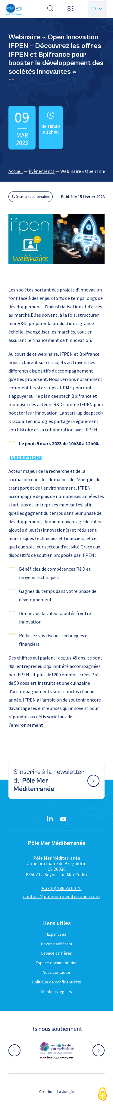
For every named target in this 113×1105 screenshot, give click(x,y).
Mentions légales (56, 991)
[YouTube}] (63, 819)
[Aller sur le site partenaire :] (57, 1050)
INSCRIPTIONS (26, 457)
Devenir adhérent (56, 943)
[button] (71, 9)
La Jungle (65, 1091)
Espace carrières (56, 953)
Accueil (15, 171)
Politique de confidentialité (56, 982)
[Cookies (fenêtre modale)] (102, 1094)
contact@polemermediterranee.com (61, 896)
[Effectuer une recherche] (50, 9)
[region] (56, 171)
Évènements (42, 171)
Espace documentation (56, 962)
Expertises (56, 934)
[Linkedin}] (50, 819)
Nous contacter (57, 972)
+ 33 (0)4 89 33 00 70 (61, 888)
